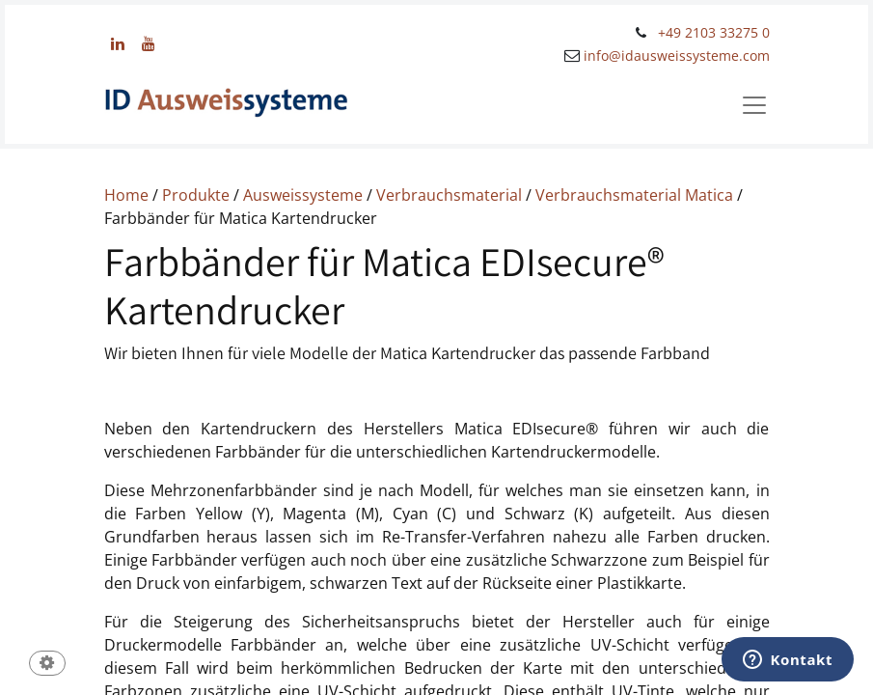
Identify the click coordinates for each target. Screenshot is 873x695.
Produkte (196, 195)
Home (126, 195)
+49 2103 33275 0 (714, 32)
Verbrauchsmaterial (449, 195)
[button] (47, 664)
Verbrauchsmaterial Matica (634, 195)
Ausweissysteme (303, 195)
